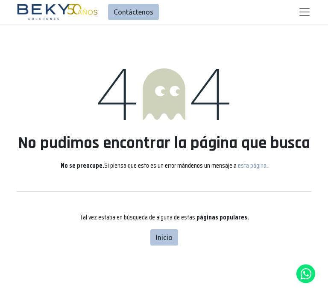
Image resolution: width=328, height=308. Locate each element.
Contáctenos (133, 12)
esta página (252, 165)
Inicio (164, 237)
